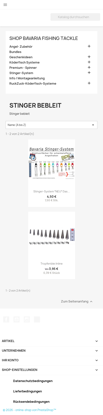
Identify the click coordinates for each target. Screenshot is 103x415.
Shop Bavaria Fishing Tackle (43, 38)
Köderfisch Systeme (24, 62)
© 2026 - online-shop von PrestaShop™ (29, 410)
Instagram (27, 319)
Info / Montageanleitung (27, 78)
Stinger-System (21, 73)
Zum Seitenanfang (77, 301)
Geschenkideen (20, 57)
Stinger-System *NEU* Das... (51, 191)
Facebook (6, 319)
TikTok (37, 319)
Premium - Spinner (23, 68)
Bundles (15, 52)
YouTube (17, 319)
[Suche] (75, 17)
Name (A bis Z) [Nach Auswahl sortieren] (51, 125)
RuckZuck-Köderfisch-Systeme (32, 84)
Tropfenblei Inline (52, 263)
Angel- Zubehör (20, 47)
